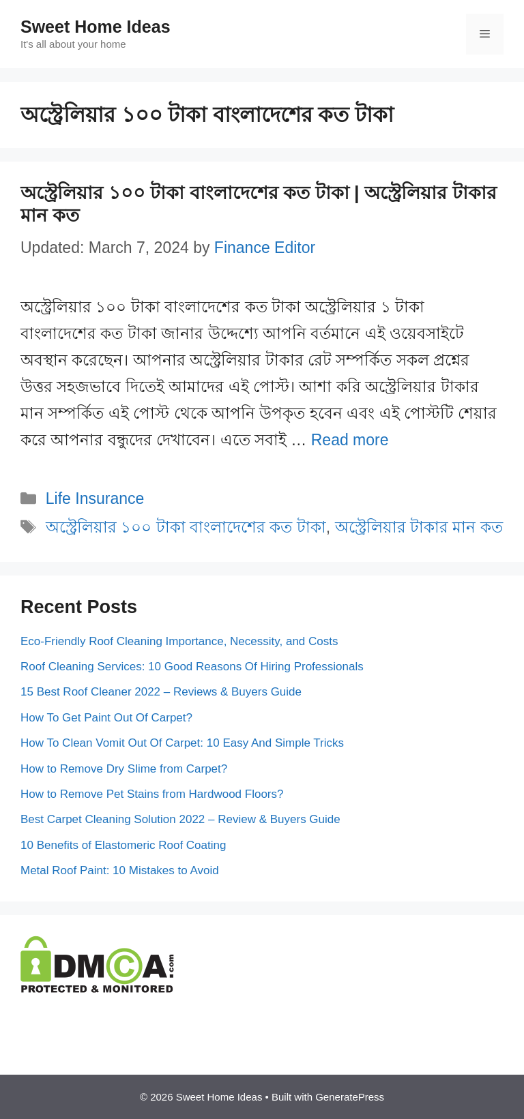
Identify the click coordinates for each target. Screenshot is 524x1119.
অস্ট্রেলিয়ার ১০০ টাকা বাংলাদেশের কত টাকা (186, 527)
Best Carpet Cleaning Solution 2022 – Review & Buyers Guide (180, 819)
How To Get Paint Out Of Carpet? (106, 717)
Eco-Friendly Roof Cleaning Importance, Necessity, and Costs (179, 641)
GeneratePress (349, 1097)
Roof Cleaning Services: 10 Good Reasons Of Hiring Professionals (192, 666)
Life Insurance (95, 498)
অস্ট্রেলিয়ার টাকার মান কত (419, 527)
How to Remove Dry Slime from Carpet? (123, 768)
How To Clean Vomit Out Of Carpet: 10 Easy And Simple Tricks (182, 742)
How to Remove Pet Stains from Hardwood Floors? (152, 794)
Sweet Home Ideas (95, 26)
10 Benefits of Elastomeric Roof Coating (123, 845)
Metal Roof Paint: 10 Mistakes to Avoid (119, 870)
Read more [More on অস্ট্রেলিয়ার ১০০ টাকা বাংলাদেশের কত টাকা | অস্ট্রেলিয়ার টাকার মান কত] (350, 440)
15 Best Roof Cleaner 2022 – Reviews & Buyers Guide (161, 691)
